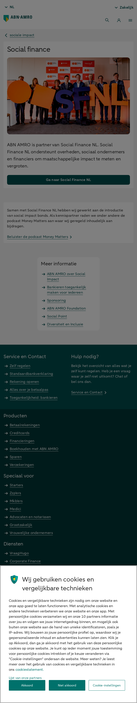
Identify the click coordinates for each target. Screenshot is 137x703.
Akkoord (27, 685)
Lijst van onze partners (25, 678)
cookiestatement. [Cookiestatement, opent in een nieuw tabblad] (29, 669)
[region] (68, 634)
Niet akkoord (67, 685)
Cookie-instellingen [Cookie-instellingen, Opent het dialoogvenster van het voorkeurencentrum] (107, 685)
